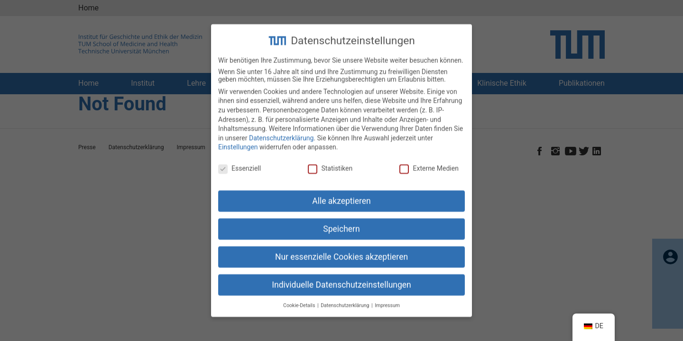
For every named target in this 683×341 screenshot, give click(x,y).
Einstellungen (238, 140)
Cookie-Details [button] (299, 298)
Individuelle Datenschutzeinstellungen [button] (341, 277)
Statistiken (330, 161)
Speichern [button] (341, 221)
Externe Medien (428, 161)
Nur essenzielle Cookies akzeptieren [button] (341, 249)
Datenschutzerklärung (281, 131)
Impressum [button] (387, 298)
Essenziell (239, 161)
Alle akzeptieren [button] (341, 193)
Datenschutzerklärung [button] (345, 298)
